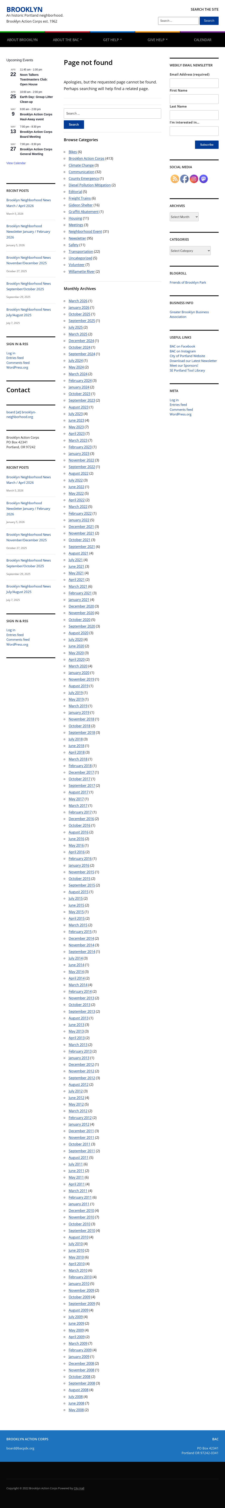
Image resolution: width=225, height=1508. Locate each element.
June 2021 (76, 566)
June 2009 (76, 1323)
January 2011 (79, 1204)
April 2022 (77, 500)
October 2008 (79, 1376)
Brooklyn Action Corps (86, 158)
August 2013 (78, 1018)
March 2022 (78, 506)
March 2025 (78, 334)
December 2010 (81, 1210)
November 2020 (81, 612)
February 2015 (80, 931)
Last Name (178, 106)
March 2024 (78, 374)
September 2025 (82, 320)
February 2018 (80, 765)
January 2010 (79, 1283)
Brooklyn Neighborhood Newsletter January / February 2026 (28, 231)
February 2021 (80, 593)
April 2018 (77, 752)
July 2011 (76, 1164)
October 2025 (79, 314)
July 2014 (76, 958)
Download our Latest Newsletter (193, 361)
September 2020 (82, 626)
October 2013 (79, 1004)
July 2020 (76, 639)
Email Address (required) (189, 74)
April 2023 (77, 433)
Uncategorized (80, 258)
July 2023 (76, 413)
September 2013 (82, 1011)
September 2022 (82, 466)
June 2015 (76, 905)
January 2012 (79, 1124)
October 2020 (79, 619)
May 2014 (76, 971)
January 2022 (79, 520)
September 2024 (82, 354)
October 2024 (79, 347)
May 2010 (76, 1257)
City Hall (79, 1488)
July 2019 (76, 692)
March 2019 (78, 706)
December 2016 (81, 818)
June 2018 (76, 745)
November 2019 (81, 679)
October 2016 (79, 825)
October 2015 (79, 878)
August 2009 (78, 1310)
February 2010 (80, 1277)
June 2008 (76, 1403)
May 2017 (76, 799)
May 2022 (76, 493)
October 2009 (79, 1297)
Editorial (75, 191)
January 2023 (79, 453)
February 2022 (80, 513)
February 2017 (80, 812)
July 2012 (76, 1091)
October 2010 (79, 1224)
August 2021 (78, 553)
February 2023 (80, 447)
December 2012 (81, 1064)
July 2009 (76, 1316)
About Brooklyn (22, 39)
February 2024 (80, 380)
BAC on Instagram (183, 351)
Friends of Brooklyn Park (188, 282)
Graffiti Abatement (84, 211)
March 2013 (78, 1044)
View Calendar (16, 163)
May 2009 (76, 1330)
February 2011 (80, 1197)
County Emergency (84, 178)
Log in (10, 353)
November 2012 (81, 1071)
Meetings (76, 225)
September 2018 (82, 732)
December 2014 (81, 938)
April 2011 (77, 1184)
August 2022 (78, 473)
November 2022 (81, 460)
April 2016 (77, 852)
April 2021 (77, 579)
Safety (73, 245)
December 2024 (81, 340)
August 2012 (78, 1084)
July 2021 (76, 559)
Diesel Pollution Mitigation (90, 185)
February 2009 (80, 1350)
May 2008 (76, 1409)
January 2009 (79, 1356)
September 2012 (82, 1078)
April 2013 (77, 1037)
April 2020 (77, 659)
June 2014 (76, 964)
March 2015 (78, 925)
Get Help (111, 39)
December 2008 (81, 1363)
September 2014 (82, 951)
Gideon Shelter (81, 205)
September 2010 (82, 1230)
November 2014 (81, 945)
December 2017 (81, 772)
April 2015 (77, 918)
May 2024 (76, 367)
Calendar (202, 39)
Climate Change (81, 165)
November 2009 (81, 1290)
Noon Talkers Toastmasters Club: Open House (34, 79)
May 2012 (76, 1104)
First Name (178, 90)
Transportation (81, 251)
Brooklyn (24, 9)
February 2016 (80, 858)
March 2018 (78, 759)
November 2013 (81, 998)
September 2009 (82, 1303)
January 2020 (79, 672)
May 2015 (76, 911)
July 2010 (76, 1243)
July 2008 (76, 1396)
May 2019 (76, 699)
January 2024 (79, 387)
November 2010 (81, 1217)
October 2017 (79, 779)
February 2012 (80, 1117)
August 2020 (78, 632)
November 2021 (81, 533)
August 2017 (78, 792)
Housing (75, 218)
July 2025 (76, 327)
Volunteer (77, 264)
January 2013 (79, 1058)
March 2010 (78, 1270)
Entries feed (15, 358)
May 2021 (76, 573)
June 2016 (76, 838)
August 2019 (78, 686)
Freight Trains (80, 198)
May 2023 (76, 427)
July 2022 (76, 480)
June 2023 (76, 420)
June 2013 (76, 1024)
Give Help (156, 39)
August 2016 (78, 832)
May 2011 (76, 1177)
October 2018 (79, 726)
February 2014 (80, 991)
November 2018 (81, 719)
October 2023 (79, 393)
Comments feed (18, 362)
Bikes (73, 151)
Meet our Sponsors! (184, 365)
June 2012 (76, 1097)
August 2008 (78, 1389)
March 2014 (78, 984)
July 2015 (76, 898)
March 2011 (78, 1190)
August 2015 (78, 891)
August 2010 (78, 1237)
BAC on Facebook (182, 346)
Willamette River (82, 271)
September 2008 (82, 1383)
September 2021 (82, 546)
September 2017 (82, 785)
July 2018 (76, 739)
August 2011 (78, 1157)
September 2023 (82, 400)
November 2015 (81, 872)
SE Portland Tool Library (187, 370)
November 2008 (81, 1370)
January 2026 (79, 307)
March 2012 (78, 1111)
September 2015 (82, 885)
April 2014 (77, 978)
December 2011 (81, 1131)
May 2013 (76, 1031)
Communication (81, 171)
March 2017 (78, 805)
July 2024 (76, 360)
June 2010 (76, 1250)
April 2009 (77, 1336)
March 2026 (78, 301)
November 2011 (81, 1137)
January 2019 (79, 712)
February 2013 (80, 1051)
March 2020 (78, 666)
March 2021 (78, 586)
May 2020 (76, 653)
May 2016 (76, 845)
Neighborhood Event (85, 231)
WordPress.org (17, 367)
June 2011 (76, 1170)
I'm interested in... (184, 122)
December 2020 (81, 606)
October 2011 (79, 1144)
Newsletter (77, 238)
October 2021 (79, 539)
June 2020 (76, 646)
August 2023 (78, 407)
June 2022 (76, 486)
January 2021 (79, 599)
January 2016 (79, 865)
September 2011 (82, 1151)
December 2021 (81, 526)
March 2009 (78, 1343)
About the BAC (66, 39)
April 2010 (77, 1263)
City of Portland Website (187, 356)
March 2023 (78, 440)
